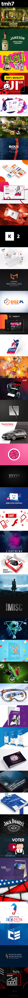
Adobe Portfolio (16, 995)
